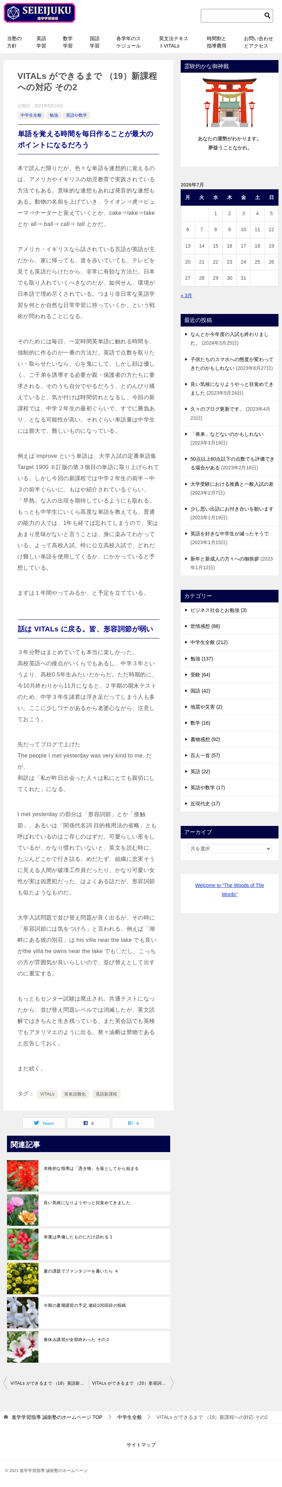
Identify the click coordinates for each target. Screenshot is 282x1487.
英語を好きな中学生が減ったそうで (229, 533)
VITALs (47, 1094)
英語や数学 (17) (207, 787)
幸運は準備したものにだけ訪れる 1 (78, 1237)
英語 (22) (200, 771)
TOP (57, 1417)
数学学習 (68, 42)
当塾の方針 (14, 42)
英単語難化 (75, 1094)
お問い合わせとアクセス (258, 42)
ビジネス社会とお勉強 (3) (218, 610)
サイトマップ (141, 1445)
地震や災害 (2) (206, 707)
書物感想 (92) (205, 739)
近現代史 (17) (205, 803)
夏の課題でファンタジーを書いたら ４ (81, 1271)
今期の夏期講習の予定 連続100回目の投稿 (85, 1305)
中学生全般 (31, 115)
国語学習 (95, 42)
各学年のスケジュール (128, 42)
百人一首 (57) (205, 755)
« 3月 (186, 295)
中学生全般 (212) (209, 642)
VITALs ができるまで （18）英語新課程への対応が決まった (49, 1383)
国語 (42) (200, 691)
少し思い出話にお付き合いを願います (232, 509)
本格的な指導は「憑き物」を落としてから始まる (91, 1168)
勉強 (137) (201, 658)
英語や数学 (76, 115)
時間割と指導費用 (216, 42)
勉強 (54, 115)
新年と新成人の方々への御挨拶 (224, 559)
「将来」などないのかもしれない (227, 434)
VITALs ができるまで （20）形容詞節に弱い (133, 1383)
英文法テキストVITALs (173, 42)
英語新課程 (106, 1094)
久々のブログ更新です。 (217, 409)
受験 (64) (200, 674)
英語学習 (41, 42)
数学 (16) (200, 723)
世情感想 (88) (205, 626)
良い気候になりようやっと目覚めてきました (87, 1202)
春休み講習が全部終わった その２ (77, 1339)
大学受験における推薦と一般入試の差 (232, 484)
